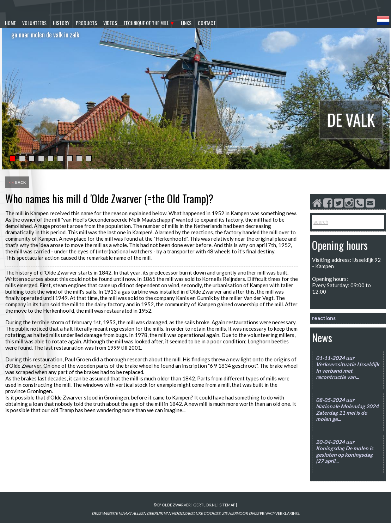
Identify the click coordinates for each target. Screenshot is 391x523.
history (61, 22)
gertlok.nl (205, 505)
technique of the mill (146, 22)
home (10, 22)
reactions (324, 318)
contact (207, 22)
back (17, 182)
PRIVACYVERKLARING (279, 513)
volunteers (34, 22)
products (86, 22)
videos (110, 22)
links (186, 22)
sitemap (227, 505)
